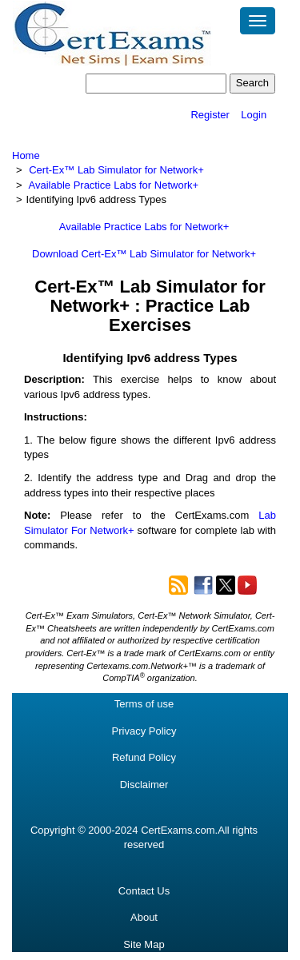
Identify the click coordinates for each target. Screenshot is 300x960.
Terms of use (144, 704)
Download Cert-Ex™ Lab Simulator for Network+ (144, 254)
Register (209, 115)
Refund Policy (144, 757)
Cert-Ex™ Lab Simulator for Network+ (116, 170)
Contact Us (144, 891)
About (144, 917)
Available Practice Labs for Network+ (114, 185)
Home (26, 155)
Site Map (143, 944)
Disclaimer (144, 785)
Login (253, 115)
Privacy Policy (144, 731)
